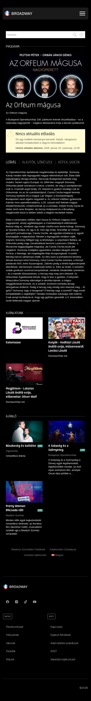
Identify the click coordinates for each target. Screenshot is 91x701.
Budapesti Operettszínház (62, 455)
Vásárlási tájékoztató (35, 555)
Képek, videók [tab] (69, 162)
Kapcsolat (56, 626)
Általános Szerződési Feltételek (28, 549)
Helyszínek (12, 634)
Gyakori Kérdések (60, 634)
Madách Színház (15, 515)
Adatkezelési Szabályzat (63, 549)
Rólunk (10, 659)
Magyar (57, 555)
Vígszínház (12, 451)
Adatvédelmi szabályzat (64, 643)
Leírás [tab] (11, 162)
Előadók (11, 651)
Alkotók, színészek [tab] (37, 162)
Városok (10, 643)
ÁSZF (53, 651)
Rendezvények (15, 626)
